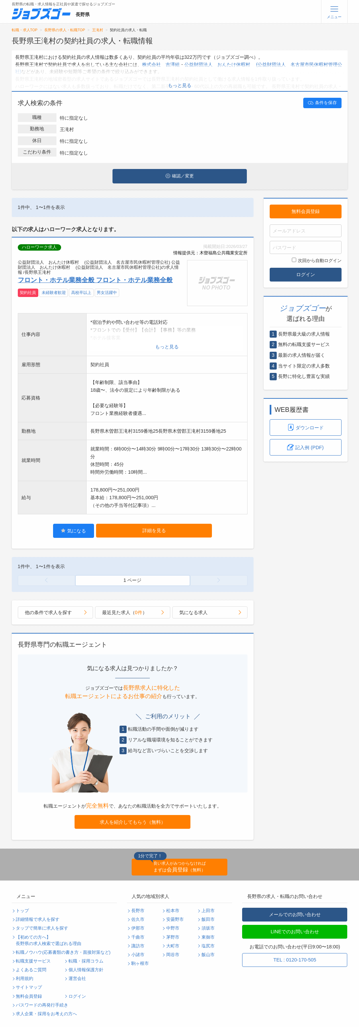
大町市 (172, 946)
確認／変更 (180, 176)
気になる (73, 530)
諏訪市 (137, 946)
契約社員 (28, 293)
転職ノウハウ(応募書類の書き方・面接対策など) (63, 952)
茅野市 (172, 937)
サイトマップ (29, 987)
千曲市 (137, 937)
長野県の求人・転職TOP (64, 30)
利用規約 (24, 978)
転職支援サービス (33, 961)
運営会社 (77, 978)
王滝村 (97, 30)
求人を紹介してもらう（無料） (133, 822)
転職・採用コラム (86, 961)
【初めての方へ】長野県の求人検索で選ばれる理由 (48, 940)
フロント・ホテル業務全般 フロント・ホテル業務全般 (95, 280)
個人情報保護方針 (86, 970)
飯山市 (208, 954)
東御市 (208, 937)
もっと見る (179, 85)
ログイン (305, 274)
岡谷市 (172, 954)
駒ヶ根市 (140, 963)
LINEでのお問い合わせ (295, 931)
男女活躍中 (107, 293)
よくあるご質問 (31, 970)
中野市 (172, 928)
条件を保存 (322, 102)
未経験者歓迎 (54, 293)
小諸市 (137, 954)
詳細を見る (154, 530)
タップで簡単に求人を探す (42, 928)
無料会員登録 (305, 211)
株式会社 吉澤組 (161, 64)
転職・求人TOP (25, 30)
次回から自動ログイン (316, 260)
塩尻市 (208, 946)
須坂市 (208, 928)
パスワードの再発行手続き (42, 1005)
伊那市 (137, 928)
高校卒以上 (81, 293)
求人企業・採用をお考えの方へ (46, 1014)
